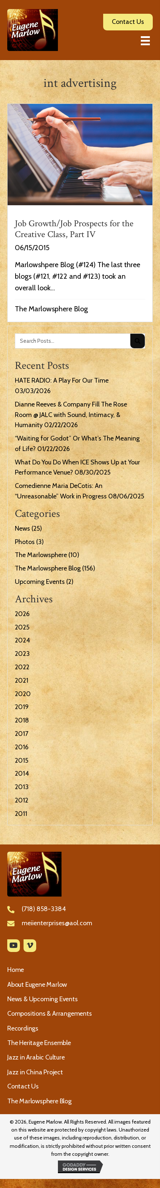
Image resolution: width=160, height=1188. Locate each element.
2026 (22, 614)
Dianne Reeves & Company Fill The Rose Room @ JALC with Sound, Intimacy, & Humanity (71, 414)
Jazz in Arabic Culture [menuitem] (36, 1057)
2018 (22, 720)
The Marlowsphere (41, 555)
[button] (13, 945)
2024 (22, 640)
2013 (22, 787)
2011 (21, 814)
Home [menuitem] (15, 970)
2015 (21, 760)
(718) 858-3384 (44, 909)
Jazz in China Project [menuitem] (35, 1072)
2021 (21, 680)
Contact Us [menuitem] (23, 1086)
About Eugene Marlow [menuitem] (37, 985)
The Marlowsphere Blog (51, 308)
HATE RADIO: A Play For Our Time (62, 380)
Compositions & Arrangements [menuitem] (49, 1014)
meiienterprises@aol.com (57, 923)
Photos (25, 542)
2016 (22, 747)
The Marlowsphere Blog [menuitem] (39, 1101)
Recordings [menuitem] (22, 1028)
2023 (22, 654)
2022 (22, 667)
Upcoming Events (40, 582)
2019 (22, 707)
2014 (22, 774)
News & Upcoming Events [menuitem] (42, 999)
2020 (23, 694)
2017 (21, 734)
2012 (21, 800)
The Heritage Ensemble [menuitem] (39, 1043)
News (22, 528)
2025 (22, 627)
